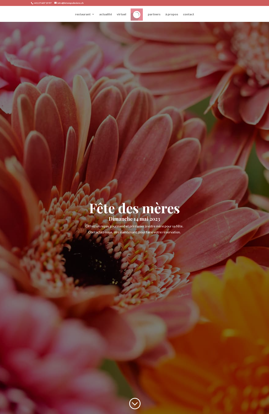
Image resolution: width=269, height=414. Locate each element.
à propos (171, 14)
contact (188, 14)
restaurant (83, 14)
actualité (105, 14)
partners (154, 14)
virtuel (121, 14)
